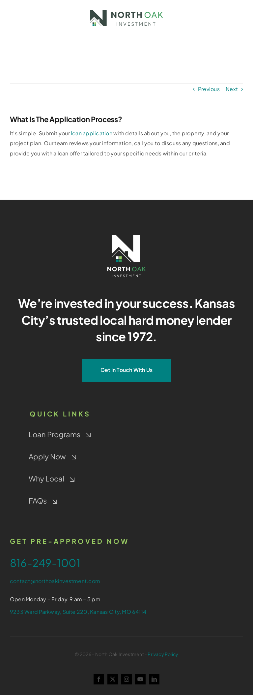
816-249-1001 (45, 562)
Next (232, 88)
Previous (209, 88)
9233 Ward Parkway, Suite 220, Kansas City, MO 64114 (78, 611)
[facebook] (99, 679)
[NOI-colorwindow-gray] (126, 9)
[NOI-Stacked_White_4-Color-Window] (126, 233)
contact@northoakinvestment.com (55, 581)
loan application (91, 133)
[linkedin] (154, 679)
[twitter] (112, 679)
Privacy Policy (163, 654)
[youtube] (140, 679)
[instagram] (126, 679)
